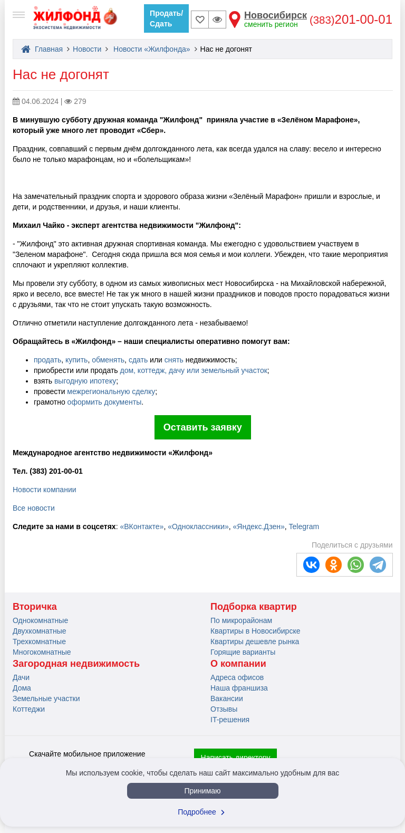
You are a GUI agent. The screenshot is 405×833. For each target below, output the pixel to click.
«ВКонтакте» (141, 526)
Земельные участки (46, 698)
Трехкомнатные (39, 641)
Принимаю (202, 791)
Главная (42, 49)
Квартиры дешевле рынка (254, 641)
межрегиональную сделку (111, 391)
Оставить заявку (202, 427)
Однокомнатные (40, 620)
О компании (238, 663)
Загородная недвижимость (76, 663)
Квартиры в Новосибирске (255, 631)
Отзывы (223, 709)
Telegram (304, 526)
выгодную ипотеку (85, 381)
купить (75, 360)
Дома (22, 688)
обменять (108, 360)
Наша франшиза (239, 688)
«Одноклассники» (198, 526)
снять (174, 360)
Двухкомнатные (39, 631)
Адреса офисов (237, 677)
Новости (87, 49)
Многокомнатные (42, 652)
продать (47, 360)
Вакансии (226, 698)
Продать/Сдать (166, 18)
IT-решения (229, 719)
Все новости (34, 508)
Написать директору (236, 757)
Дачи (21, 677)
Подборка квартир (253, 606)
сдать (138, 360)
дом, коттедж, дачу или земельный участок (193, 370)
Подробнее (202, 812)
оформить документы (105, 402)
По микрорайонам (241, 620)
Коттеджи (29, 709)
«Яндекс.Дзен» (259, 526)
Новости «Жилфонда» (151, 49)
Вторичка (35, 606)
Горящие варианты (242, 652)
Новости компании (44, 489)
